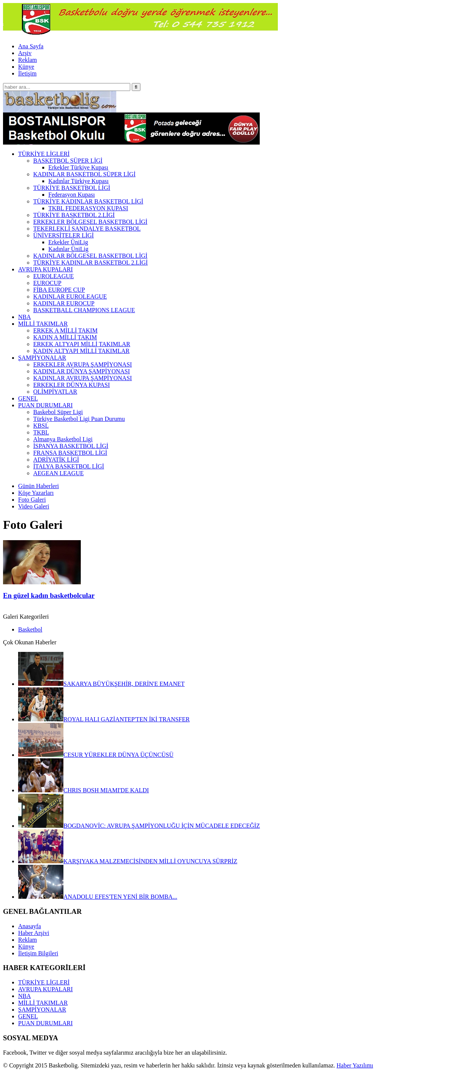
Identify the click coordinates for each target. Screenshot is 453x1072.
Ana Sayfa (30, 46)
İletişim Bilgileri (38, 953)
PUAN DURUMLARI (45, 1023)
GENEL (28, 1016)
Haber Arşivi (33, 933)
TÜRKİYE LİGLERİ (43, 982)
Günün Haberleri (38, 486)
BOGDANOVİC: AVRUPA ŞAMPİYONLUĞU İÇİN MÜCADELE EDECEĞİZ (139, 825)
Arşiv (25, 53)
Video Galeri (33, 506)
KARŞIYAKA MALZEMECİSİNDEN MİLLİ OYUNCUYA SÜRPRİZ (127, 861)
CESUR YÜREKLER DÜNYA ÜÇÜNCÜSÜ (95, 755)
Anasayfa (29, 926)
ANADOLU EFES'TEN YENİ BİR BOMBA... (97, 896)
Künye (26, 66)
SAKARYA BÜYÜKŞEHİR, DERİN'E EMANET (101, 684)
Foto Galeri (32, 499)
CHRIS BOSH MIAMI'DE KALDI (83, 790)
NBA (24, 996)
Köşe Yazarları (36, 493)
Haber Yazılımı (354, 1065)
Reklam (27, 60)
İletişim (27, 73)
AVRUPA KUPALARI (45, 989)
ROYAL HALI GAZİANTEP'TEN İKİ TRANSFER (104, 719)
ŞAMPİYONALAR (42, 1009)
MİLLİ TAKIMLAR (43, 1003)
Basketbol (30, 629)
